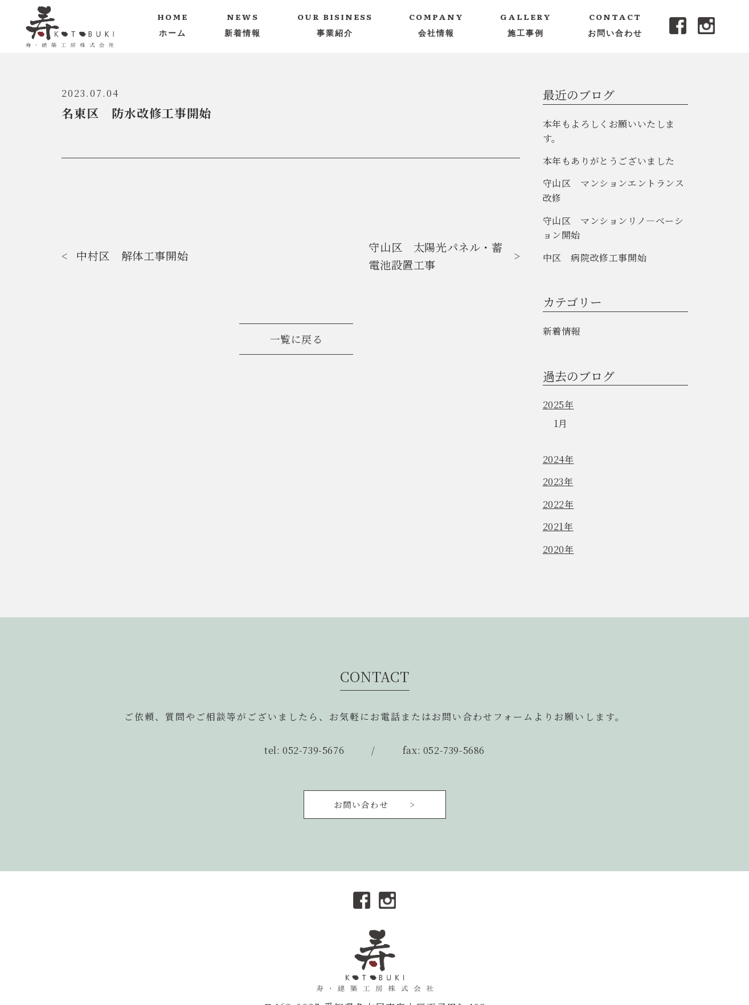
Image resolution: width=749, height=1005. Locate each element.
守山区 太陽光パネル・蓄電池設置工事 (435, 255)
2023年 (558, 481)
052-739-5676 (313, 750)
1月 (561, 423)
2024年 (558, 459)
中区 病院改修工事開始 (595, 257)
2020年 (558, 549)
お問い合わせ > (375, 804)
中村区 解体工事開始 (132, 255)
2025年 (558, 404)
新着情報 (561, 331)
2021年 (558, 526)
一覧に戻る (296, 339)
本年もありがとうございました (609, 160)
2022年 (558, 504)
